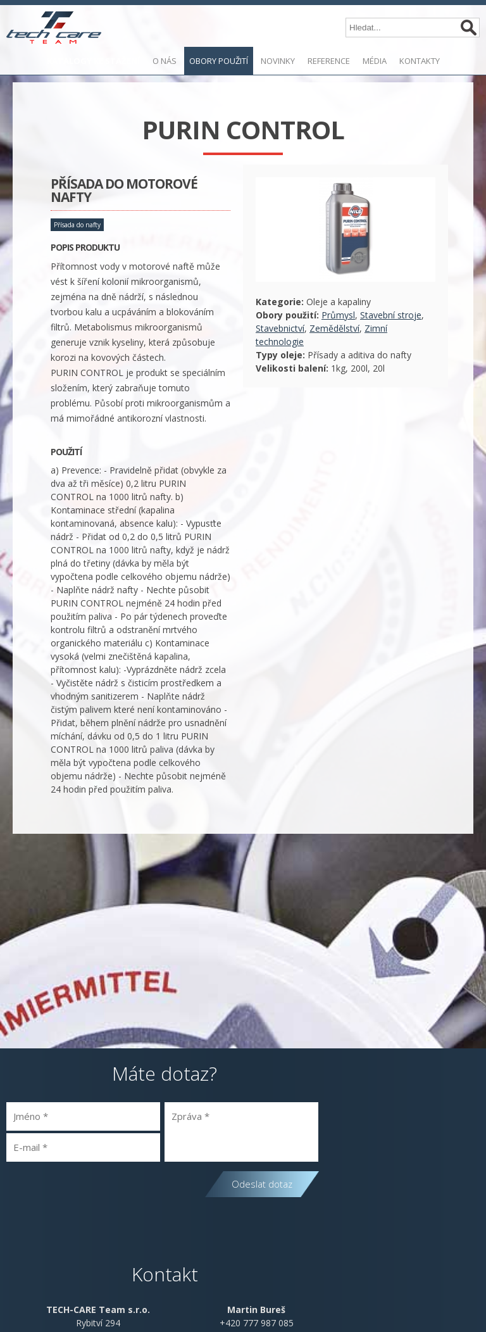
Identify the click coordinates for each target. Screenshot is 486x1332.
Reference (329, 60)
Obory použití (218, 60)
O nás (165, 60)
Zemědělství (334, 328)
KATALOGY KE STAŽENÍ (93, 60)
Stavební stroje (390, 315)
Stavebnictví (280, 328)
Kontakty (419, 60)
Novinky (278, 60)
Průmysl (338, 315)
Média (375, 60)
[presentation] (102, 1193)
